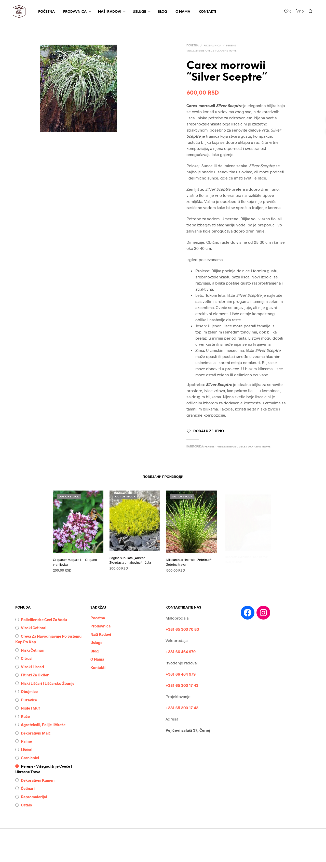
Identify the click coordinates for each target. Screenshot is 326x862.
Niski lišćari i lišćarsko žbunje (47, 683)
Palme (26, 741)
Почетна (192, 45)
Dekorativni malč (36, 733)
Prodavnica (75, 12)
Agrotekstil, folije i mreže (43, 724)
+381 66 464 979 (181, 651)
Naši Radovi (109, 12)
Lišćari (26, 749)
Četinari (28, 788)
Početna (46, 12)
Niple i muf (30, 708)
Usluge (139, 12)
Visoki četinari (33, 627)
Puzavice (29, 700)
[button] (287, 11)
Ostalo (26, 805)
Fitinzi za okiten (35, 675)
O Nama (182, 12)
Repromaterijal (34, 796)
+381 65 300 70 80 (182, 629)
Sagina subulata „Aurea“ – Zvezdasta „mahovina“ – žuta (130, 558)
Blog (162, 12)
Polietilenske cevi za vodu (44, 619)
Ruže (25, 716)
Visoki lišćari (32, 666)
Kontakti (207, 12)
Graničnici (30, 757)
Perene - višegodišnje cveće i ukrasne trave (237, 446)
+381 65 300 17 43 (182, 685)
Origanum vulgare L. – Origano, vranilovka (75, 562)
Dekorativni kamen (38, 780)
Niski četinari (32, 650)
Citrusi (26, 658)
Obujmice (29, 691)
